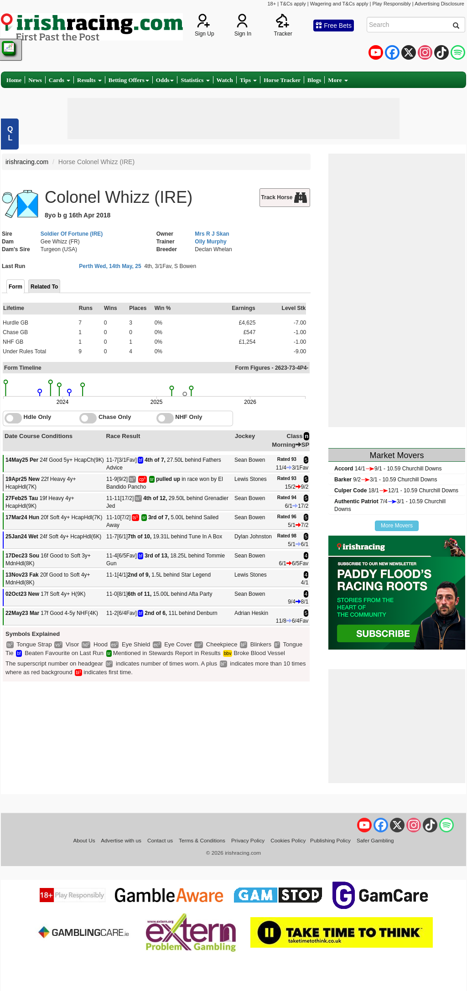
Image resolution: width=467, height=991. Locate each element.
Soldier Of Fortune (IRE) (72, 234)
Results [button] (89, 80)
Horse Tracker (282, 80)
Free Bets (334, 25)
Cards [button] (59, 80)
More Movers (397, 525)
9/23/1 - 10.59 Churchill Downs (385, 479)
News (35, 80)
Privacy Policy (248, 840)
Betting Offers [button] (129, 80)
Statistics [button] (195, 80)
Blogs (314, 80)
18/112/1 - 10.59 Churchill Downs (396, 490)
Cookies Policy (288, 840)
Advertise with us (121, 840)
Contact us (160, 840)
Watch (225, 80)
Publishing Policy (330, 840)
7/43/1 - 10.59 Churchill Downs (390, 505)
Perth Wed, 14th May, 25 (110, 266)
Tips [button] (248, 80)
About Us (84, 840)
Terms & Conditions (202, 840)
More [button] (338, 80)
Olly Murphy (210, 241)
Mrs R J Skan (212, 234)
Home (13, 80)
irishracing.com (26, 161)
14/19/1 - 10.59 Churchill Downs (387, 468)
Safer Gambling (375, 840)
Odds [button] (165, 80)
